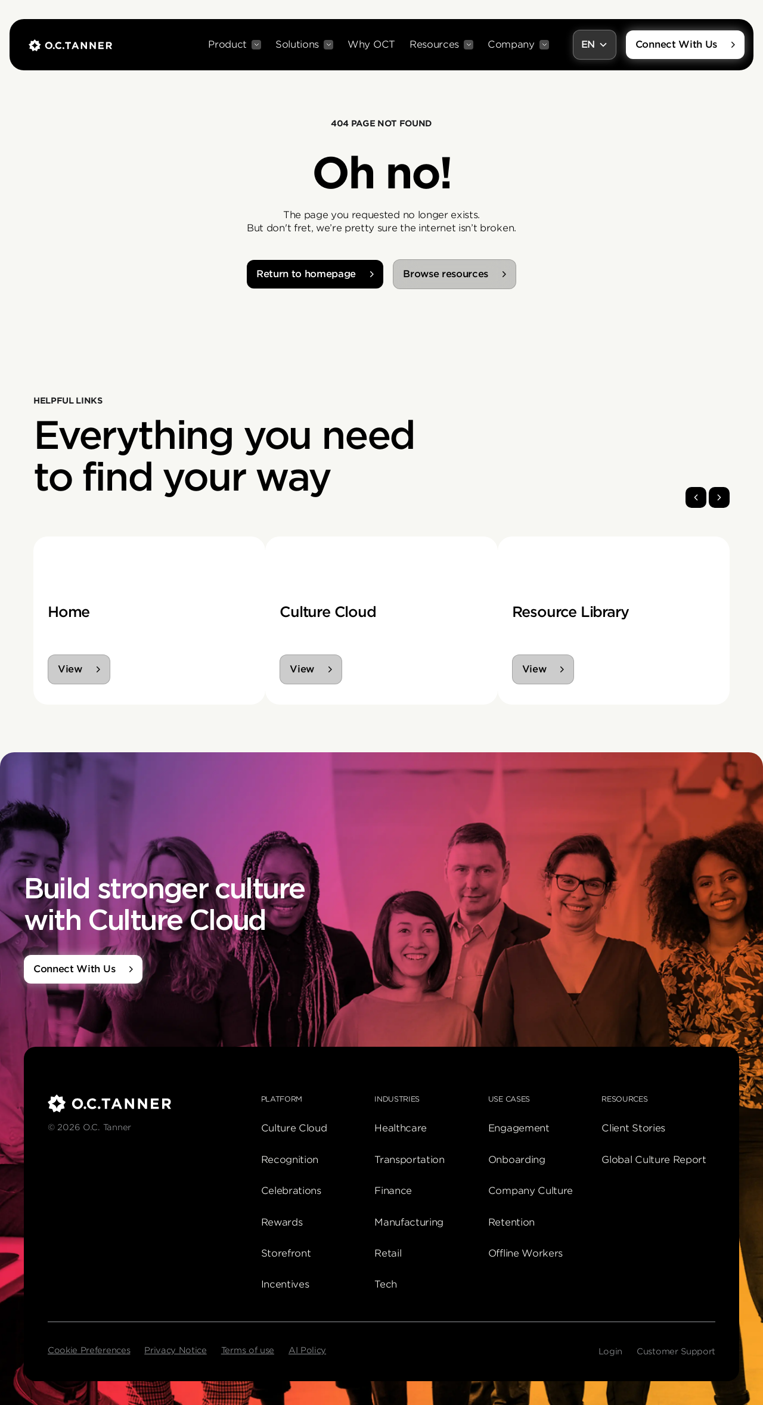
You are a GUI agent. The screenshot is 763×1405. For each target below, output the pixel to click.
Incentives (285, 1284)
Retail (387, 1253)
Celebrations (291, 1190)
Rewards (282, 1222)
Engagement (519, 1128)
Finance (393, 1190)
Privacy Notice (175, 1350)
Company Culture (530, 1190)
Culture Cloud (294, 1128)
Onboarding (516, 1159)
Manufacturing (408, 1222)
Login (610, 1351)
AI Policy (307, 1350)
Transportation (409, 1159)
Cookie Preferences (89, 1350)
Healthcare (400, 1128)
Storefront (286, 1253)
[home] (70, 44)
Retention (511, 1222)
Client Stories (633, 1128)
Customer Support (676, 1351)
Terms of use (247, 1350)
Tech (385, 1284)
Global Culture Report (653, 1159)
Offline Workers (525, 1253)
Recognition (289, 1159)
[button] (234, 44)
